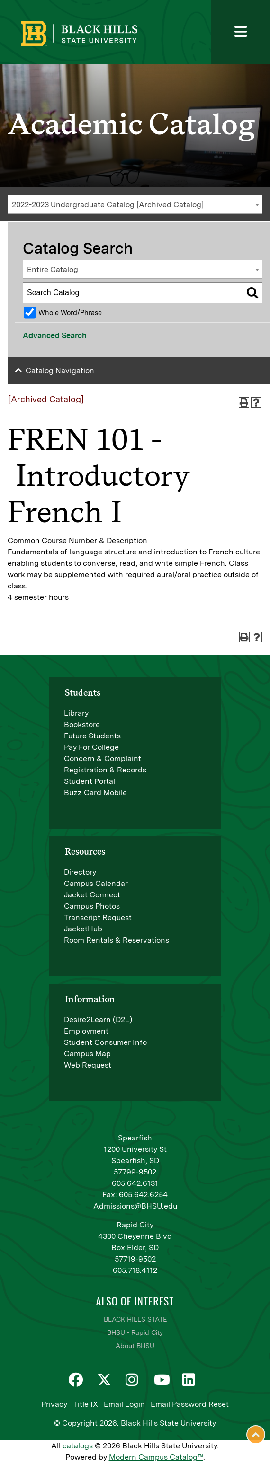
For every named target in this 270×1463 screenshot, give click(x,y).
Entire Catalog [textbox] (52, 269)
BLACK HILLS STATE (135, 1319)
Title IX (85, 1404)
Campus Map (87, 1053)
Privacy (54, 1404)
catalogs (78, 1445)
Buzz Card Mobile (95, 792)
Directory (80, 871)
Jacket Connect (92, 894)
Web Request (87, 1064)
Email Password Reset (190, 1404)
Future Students (92, 735)
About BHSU (135, 1345)
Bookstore (82, 724)
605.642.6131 (135, 1183)
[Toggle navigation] (240, 32)
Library (76, 713)
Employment (86, 1030)
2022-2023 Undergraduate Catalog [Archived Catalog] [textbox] (108, 204)
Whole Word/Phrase (70, 312)
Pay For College (91, 747)
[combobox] (135, 204)
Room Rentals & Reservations (116, 940)
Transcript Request (98, 917)
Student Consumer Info (105, 1042)
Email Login (124, 1404)
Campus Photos (92, 906)
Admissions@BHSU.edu (135, 1205)
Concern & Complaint (102, 758)
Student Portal (89, 781)
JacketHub (83, 928)
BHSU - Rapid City (135, 1332)
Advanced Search (55, 335)
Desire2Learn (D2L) (98, 1019)
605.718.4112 (135, 1270)
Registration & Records (105, 769)
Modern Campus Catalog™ (156, 1457)
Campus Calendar (96, 883)
